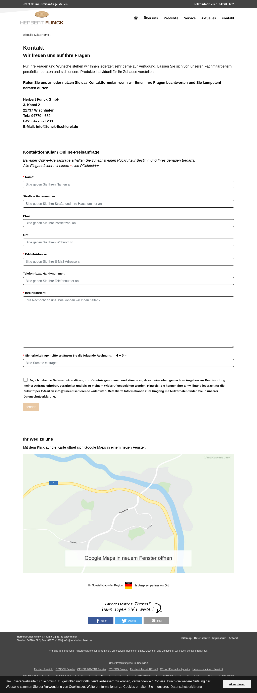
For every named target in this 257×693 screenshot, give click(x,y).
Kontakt (225, 12)
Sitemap (187, 638)
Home (45, 34)
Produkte (168, 12)
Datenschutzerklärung (39, 396)
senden (31, 407)
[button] (100, 620)
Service (187, 12)
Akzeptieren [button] (237, 684)
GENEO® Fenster (65, 669)
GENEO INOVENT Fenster (91, 669)
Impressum (219, 638)
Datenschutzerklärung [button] (186, 686)
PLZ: (26, 215)
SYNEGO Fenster (118, 669)
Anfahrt (233, 638)
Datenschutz (202, 638)
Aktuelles (205, 12)
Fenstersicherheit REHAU (144, 669)
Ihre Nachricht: (34, 292)
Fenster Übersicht (43, 669)
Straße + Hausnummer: (39, 196)
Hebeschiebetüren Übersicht (208, 669)
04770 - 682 (41, 116)
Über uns (148, 12)
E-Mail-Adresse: (35, 254)
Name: (28, 177)
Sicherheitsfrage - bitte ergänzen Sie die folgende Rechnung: (74, 355)
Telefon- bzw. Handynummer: (44, 273)
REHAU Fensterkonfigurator (175, 669)
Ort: (26, 235)
